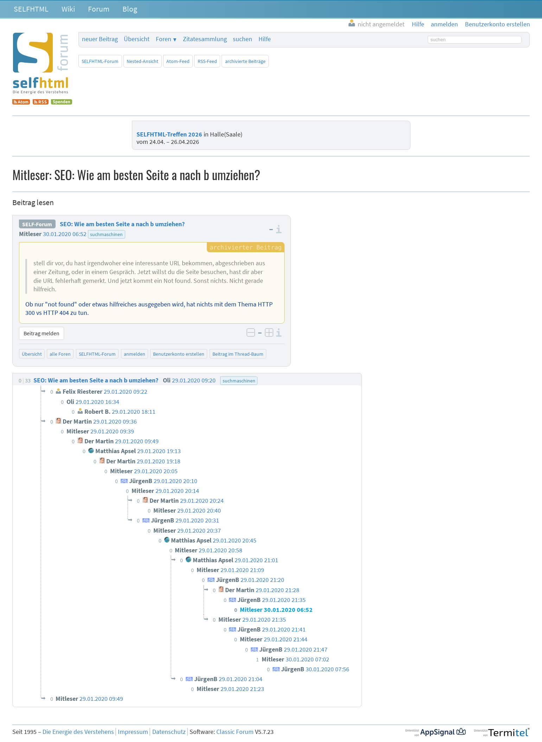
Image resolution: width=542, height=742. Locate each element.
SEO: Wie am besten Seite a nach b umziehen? (122, 224)
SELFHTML (31, 9)
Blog (129, 9)
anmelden (134, 354)
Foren (163, 39)
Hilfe (265, 39)
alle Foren (60, 354)
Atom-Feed (178, 61)
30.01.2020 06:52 (65, 234)
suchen (242, 39)
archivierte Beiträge (245, 61)
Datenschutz (169, 732)
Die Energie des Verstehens (78, 732)
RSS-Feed (207, 61)
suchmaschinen (106, 234)
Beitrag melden (41, 333)
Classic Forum (235, 732)
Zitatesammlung (205, 39)
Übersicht (136, 39)
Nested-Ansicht (142, 61)
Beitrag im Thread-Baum (237, 354)
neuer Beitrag (100, 39)
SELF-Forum (37, 224)
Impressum (133, 732)
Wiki (68, 9)
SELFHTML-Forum (100, 61)
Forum (98, 9)
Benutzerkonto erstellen (178, 354)
